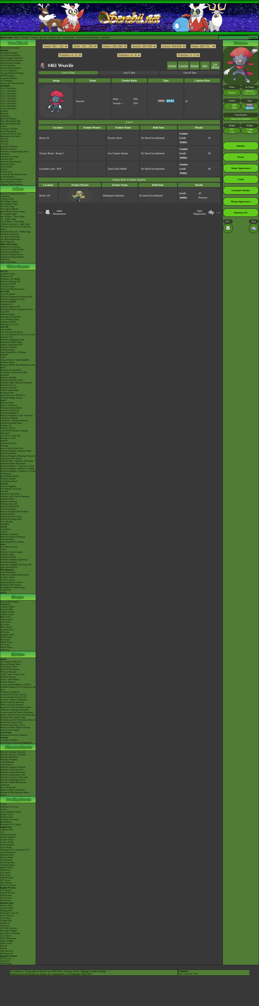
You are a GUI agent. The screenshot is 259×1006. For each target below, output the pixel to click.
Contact (34, 37)
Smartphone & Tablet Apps (12, 587)
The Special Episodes (10, 236)
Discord (43, 37)
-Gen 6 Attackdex (8, 101)
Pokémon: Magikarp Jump (12, 339)
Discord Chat (6, 171)
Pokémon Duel (7, 392)
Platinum (4, 445)
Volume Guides (7, 614)
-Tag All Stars (6, 951)
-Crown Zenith (7, 842)
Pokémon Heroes (8, 677)
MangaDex (5, 604)
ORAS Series (6, 647)
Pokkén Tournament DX (11, 344)
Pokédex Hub (55, 37)
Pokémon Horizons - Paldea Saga (15, 231)
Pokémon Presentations (10, 161)
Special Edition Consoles (11, 582)
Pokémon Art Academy (10, 370)
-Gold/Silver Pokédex (10, 55)
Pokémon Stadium (8, 562)
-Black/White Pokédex (10, 63)
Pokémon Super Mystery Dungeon (16, 382)
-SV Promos (5, 890)
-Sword (3, 946)
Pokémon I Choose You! (11, 722)
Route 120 (44, 195)
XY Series (5, 644)
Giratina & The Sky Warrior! (13, 694)
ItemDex (4, 111)
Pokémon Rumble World (11, 380)
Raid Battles (5, 822)
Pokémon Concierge (9, 156)
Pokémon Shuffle (8, 377)
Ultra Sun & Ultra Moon (11, 332)
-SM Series (5, 870)
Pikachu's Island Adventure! (13, 772)
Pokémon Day (6, 159)
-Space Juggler (7, 941)
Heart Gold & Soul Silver (12, 448)
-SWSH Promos (7, 892)
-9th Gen (4, 139)
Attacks (194, 65)
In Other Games (7, 577)
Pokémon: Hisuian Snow (11, 254)
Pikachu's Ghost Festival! (12, 769)
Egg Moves (215, 65)
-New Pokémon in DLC (11, 182)
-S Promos (5, 961)
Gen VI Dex (68, 72)
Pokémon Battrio (8, 478)
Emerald (4, 491)
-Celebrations (6, 860)
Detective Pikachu (8, 347)
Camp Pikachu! (7, 762)
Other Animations (8, 262)
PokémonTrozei (7, 514)
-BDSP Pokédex (7, 75)
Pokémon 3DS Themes (10, 585)
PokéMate (5, 524)
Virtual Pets (5, 590)
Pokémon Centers (8, 149)
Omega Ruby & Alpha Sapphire (14, 360)
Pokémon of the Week (10, 136)
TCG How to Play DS (10, 435)
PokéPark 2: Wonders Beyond (14, 420)
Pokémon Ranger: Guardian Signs (15, 451)
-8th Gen (4, 141)
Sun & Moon (6, 329)
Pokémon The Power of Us (12, 725)
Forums (25, 37)
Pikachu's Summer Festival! (13, 767)
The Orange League (9, 204)
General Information (9, 601)
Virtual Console (7, 579)
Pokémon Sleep (7, 286)
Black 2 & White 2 (8, 405)
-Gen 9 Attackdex (8, 108)
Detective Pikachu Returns (12, 289)
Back (180, 973)
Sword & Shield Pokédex (87, 37)
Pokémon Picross (8, 385)
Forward (188, 973)
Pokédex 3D (5, 425)
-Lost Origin (6, 847)
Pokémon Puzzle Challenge (12, 536)
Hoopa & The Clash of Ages (13, 717)
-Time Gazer (6, 943)
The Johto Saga (7, 206)
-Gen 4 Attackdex (8, 96)
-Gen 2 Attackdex (8, 91)
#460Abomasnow (59, 212)
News (3, 48)
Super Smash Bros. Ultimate (13, 352)
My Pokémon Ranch (9, 476)
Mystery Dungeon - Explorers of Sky (17, 466)
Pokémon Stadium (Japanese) (13, 559)
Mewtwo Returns (8, 671)
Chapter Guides (7, 612)
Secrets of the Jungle (9, 730)
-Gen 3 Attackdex (8, 93)
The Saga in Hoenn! (9, 209)
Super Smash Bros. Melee (12, 542)
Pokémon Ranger (8, 509)
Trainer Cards (6, 814)
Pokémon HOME (8, 301)
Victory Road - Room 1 (51, 153)
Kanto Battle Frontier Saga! (13, 211)
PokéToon (4, 259)
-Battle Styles (6, 867)
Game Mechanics (8, 131)
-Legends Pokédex (8, 78)
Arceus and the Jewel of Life (13, 697)
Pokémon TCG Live (9, 324)
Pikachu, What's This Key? (12, 790)
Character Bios (7, 198)
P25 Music (5, 154)
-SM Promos (6, 895)
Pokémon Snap (7, 554)
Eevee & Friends (7, 787)
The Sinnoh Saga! (8, 214)
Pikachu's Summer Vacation (13, 752)
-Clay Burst (5, 918)
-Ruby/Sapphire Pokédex (11, 58)
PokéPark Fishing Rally (11, 519)
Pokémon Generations (10, 246)
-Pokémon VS (6, 953)
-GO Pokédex (6, 80)
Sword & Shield (7, 294)
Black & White (7, 402)
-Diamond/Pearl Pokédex (11, 60)
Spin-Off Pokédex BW (10, 123)
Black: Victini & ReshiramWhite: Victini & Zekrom (12, 703)
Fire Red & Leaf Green (10, 488)
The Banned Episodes (10, 239)
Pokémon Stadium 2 (9, 534)
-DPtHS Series (7, 877)
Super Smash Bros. (9, 567)
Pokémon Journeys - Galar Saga (14, 224)
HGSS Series (6, 637)
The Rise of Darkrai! (9, 692)
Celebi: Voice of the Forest (12, 674)
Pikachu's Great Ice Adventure (14, 777)
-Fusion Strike (6, 857)
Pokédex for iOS (7, 438)
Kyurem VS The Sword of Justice (15, 707)
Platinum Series (7, 634)
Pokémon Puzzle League (11, 552)
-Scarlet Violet (6, 839)
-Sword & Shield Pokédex (12, 73)
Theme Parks (6, 166)
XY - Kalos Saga (8, 219)
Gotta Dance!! (6, 764)
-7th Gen (4, 144)
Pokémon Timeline (8, 146)
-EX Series (5, 880)
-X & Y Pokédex (7, 65)
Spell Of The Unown (9, 669)
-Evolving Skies (7, 862)
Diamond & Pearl (8, 443)
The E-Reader (6, 521)
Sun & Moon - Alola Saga (12, 221)
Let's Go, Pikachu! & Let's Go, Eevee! (17, 334)
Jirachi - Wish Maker (9, 679)
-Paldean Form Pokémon (11, 184)
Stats (204, 65)
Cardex (3, 126)
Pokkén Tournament (9, 390)
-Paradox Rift (6, 829)
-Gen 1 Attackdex (8, 88)
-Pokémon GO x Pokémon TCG (14, 849)
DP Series (4, 632)
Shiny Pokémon (7, 241)
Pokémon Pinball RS (9, 506)
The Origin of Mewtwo (10, 661)
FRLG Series (6, 627)
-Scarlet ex (5, 923)
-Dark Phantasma (8, 938)
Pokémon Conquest (9, 418)
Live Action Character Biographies (16, 742)
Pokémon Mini (7, 539)
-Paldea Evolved (7, 837)
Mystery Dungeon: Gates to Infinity (16, 415)
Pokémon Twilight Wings (12, 249)
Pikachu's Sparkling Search (12, 779)
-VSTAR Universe (8, 928)
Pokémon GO (6, 276)
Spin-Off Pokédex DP (10, 121)
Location (183, 65)
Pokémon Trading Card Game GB (15, 564)
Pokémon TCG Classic (10, 824)
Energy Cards (6, 817)
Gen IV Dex (190, 72)
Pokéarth (105, 37)
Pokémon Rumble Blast (11, 423)
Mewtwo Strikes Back (10, 664)
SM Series (5, 650)
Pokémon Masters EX (10, 281)
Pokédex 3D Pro (7, 428)
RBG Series (5, 617)
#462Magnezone (199, 212)
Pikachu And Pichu (9, 757)
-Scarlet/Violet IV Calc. (11, 133)
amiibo (3, 592)
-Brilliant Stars (7, 855)
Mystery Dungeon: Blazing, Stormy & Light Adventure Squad (17, 457)
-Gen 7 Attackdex (8, 103)
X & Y (3, 357)
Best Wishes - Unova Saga (12, 216)
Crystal (3, 531)
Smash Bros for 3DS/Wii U (12, 395)
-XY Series (5, 872)
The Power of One (8, 666)
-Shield (3, 948)
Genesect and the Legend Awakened (16, 712)
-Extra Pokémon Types (10, 812)
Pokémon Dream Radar (10, 408)
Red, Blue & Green (9, 547)
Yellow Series (6, 619)
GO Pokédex (69, 37)
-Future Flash (6, 905)
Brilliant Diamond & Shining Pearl (16, 296)
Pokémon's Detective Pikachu (13, 735)
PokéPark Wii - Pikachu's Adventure (16, 461)
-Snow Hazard (6, 915)
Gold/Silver (5, 529)
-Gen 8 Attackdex (8, 106)
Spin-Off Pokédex (8, 118)
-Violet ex (4, 925)
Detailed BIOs (6, 609)
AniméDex (5, 196)
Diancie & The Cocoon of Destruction (17, 714)
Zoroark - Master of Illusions (13, 699)
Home (17, 37)
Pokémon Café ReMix (10, 279)
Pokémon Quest (7, 349)
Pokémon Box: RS (8, 504)
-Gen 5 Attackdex (8, 98)
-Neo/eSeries (6, 882)
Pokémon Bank (7, 362)
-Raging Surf (6, 910)
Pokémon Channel (8, 501)
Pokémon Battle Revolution (13, 463)
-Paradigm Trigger (8, 930)
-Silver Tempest (7, 844)
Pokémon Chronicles (9, 234)
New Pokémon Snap (9, 319)
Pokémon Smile (7, 314)
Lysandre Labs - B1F (50, 168)
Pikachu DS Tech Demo (11, 516)
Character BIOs (7, 607)
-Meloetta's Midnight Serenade (14, 709)
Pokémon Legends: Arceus (12, 299)
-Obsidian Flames (8, 834)
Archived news (12, 48)
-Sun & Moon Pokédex (10, 68)
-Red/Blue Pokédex (9, 53)
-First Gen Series (8, 885)
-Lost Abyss (5, 935)
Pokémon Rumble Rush (11, 342)
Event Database (7, 176)
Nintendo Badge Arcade (11, 397)
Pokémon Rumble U (9, 413)
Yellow (3, 549)
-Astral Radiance (8, 852)
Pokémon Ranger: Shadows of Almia (17, 468)
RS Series (4, 624)
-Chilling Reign (7, 865)
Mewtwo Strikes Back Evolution (15, 727)
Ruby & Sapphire (8, 486)
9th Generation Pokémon (11, 179)
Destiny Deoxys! (8, 682)
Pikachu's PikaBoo (8, 759)
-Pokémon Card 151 (9, 913)
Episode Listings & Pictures (13, 193)
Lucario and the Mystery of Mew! (15, 684)
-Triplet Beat (6, 920)
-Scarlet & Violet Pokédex (12, 83)
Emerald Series (7, 629)
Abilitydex (5, 116)
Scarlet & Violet (7, 274)
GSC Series (5, 622)
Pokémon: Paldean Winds (12, 257)
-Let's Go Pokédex (8, 70)
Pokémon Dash (7, 499)
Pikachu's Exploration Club (12, 774)
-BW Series (5, 875)
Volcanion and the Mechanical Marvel (17, 720)
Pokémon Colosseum (9, 494)
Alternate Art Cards (9, 819)
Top (196, 973)
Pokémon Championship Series (14, 151)
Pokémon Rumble (8, 453)
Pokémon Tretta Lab (9, 410)
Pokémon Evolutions (9, 252)
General (172, 65)
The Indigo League (8, 201)
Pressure (203, 197)
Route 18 (44, 138)
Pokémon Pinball (8, 557)
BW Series (5, 639)
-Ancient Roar (6, 908)
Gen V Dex (129, 72)
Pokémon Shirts (7, 164)
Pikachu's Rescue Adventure (13, 754)
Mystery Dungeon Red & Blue (14, 511)
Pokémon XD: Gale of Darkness (15, 496)
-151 (2, 832)
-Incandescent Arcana (10, 933)
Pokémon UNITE (8, 284)
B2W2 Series (6, 642)
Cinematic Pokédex (9, 128)
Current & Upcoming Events (13, 174)
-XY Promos (6, 898)
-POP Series (5, 900)
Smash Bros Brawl (8, 481)
